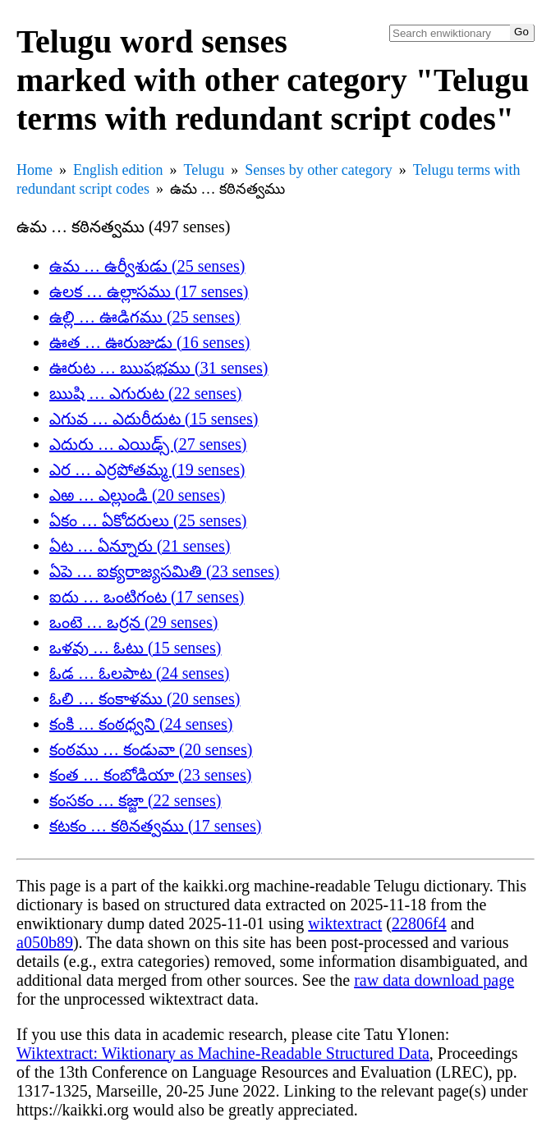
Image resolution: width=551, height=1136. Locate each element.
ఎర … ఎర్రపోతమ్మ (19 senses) (147, 469)
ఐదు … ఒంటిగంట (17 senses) (146, 597)
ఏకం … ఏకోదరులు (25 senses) (147, 520)
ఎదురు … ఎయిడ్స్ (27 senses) (147, 444)
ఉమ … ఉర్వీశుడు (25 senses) (147, 266)
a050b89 (44, 942)
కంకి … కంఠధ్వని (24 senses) (140, 724)
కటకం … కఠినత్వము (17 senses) (155, 826)
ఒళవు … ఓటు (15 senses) (135, 648)
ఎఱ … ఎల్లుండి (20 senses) (137, 495)
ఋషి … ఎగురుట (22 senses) (145, 393)
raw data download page (434, 980)
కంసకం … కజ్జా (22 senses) (135, 800)
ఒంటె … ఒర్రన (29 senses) (133, 622)
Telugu (204, 170)
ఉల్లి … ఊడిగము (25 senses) (144, 317)
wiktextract (345, 923)
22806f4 (419, 923)
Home (34, 170)
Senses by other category (318, 170)
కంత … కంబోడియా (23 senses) (150, 775)
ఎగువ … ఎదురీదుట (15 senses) (153, 419)
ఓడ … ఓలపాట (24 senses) (139, 673)
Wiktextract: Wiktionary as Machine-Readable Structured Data (222, 1053)
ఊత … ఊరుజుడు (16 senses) (149, 342)
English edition (118, 170)
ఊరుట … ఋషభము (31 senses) (158, 368)
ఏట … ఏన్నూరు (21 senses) (139, 546)
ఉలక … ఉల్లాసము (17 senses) (148, 291)
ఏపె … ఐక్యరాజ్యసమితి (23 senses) (164, 571)
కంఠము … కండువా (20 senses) (150, 749)
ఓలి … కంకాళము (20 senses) (144, 698)
